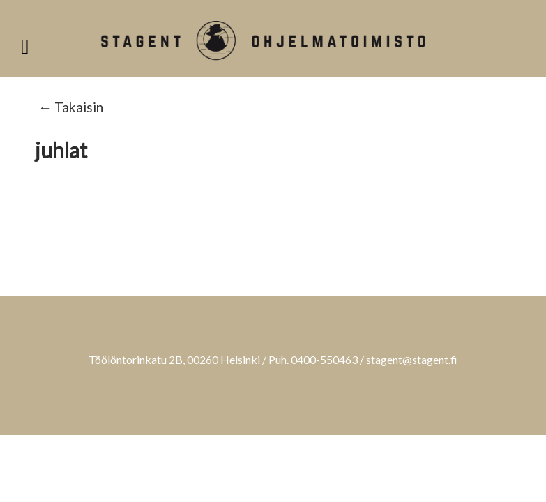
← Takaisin (70, 107)
